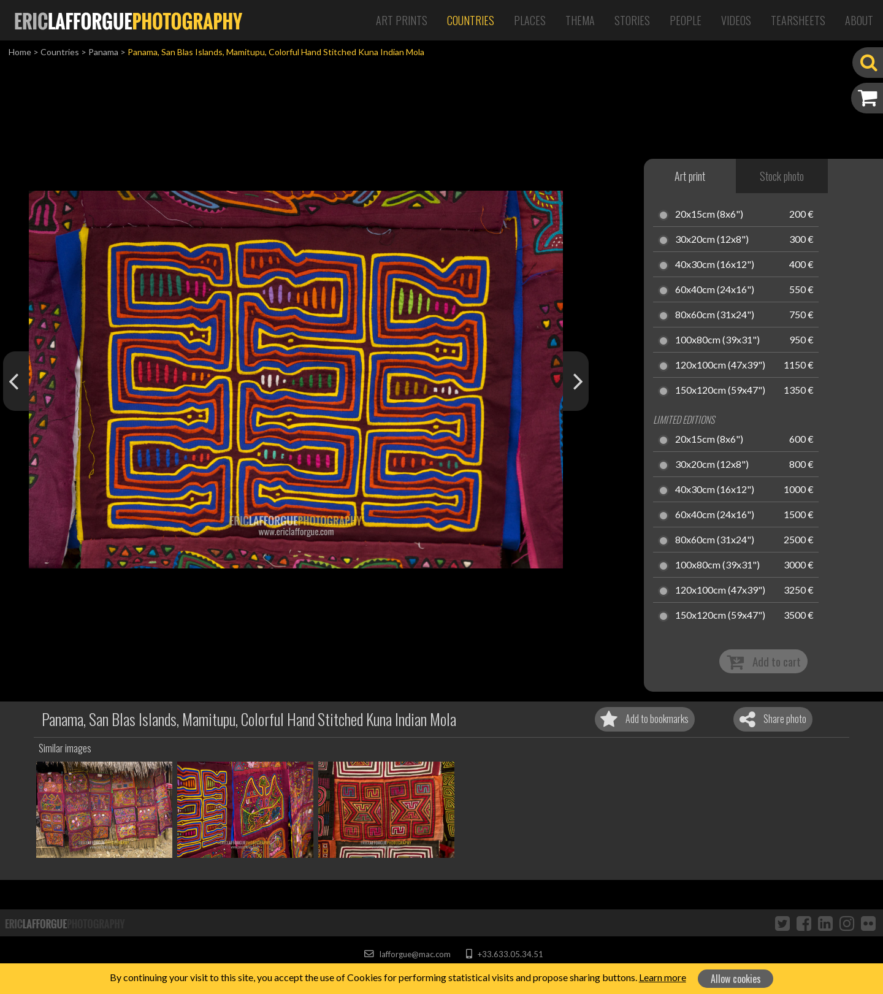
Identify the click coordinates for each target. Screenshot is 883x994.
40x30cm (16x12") (714, 265)
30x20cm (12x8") (712, 240)
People (685, 20)
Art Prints (401, 20)
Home (20, 52)
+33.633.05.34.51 (504, 954)
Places (530, 20)
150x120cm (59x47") (720, 391)
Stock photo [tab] (782, 176)
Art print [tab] (690, 176)
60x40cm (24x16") (714, 290)
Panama (103, 52)
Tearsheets (798, 20)
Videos (736, 20)
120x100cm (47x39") (720, 365)
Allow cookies (736, 978)
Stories (632, 20)
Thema (580, 20)
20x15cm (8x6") (709, 215)
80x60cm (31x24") (714, 315)
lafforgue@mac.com (407, 954)
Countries (470, 20)
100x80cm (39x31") (717, 340)
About (859, 20)
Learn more (662, 977)
